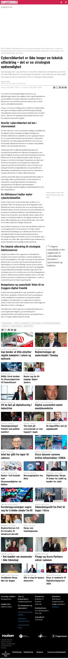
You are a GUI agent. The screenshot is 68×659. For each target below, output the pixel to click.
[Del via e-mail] (62, 87)
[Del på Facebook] (54, 87)
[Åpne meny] (61, 2)
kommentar (25, 323)
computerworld (16, 326)
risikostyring (28, 326)
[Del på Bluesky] (65, 87)
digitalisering (36, 323)
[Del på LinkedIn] (60, 87)
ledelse (17, 323)
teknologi (5, 326)
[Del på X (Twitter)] (57, 87)
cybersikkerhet (7, 323)
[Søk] (66, 2)
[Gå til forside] (14, 2)
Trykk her (55, 607)
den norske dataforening (51, 323)
